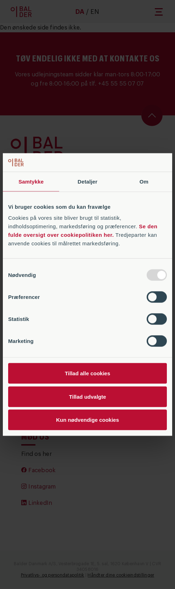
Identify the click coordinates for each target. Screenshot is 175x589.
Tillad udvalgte (87, 396)
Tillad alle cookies (87, 373)
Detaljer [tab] (87, 181)
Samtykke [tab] (31, 181)
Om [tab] (144, 181)
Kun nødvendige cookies (87, 420)
